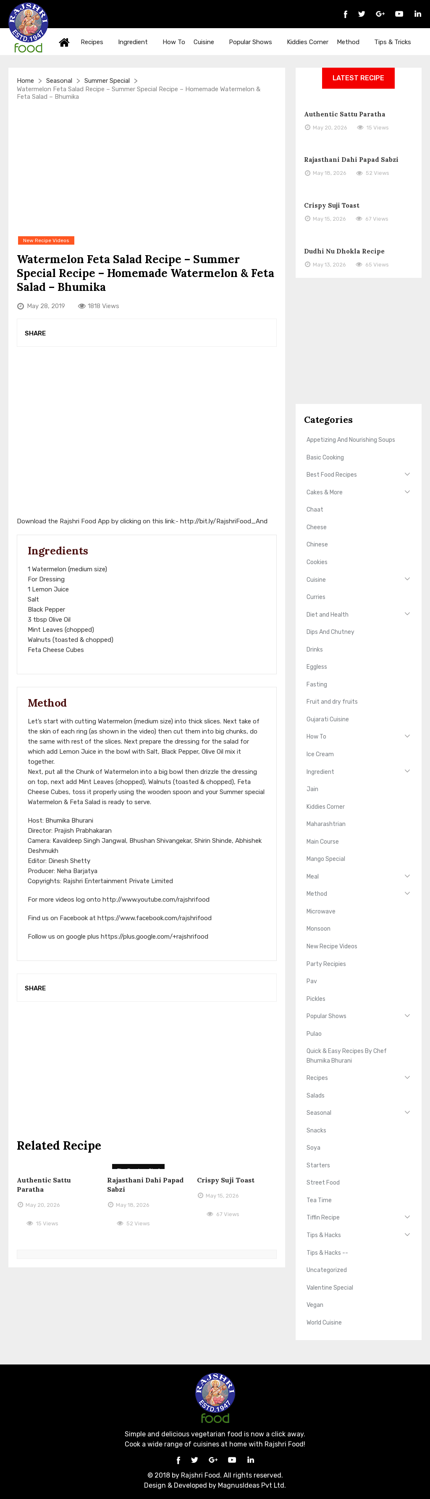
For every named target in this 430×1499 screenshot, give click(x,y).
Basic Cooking (325, 457)
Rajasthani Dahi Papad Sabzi (351, 160)
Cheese (317, 527)
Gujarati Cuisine (328, 719)
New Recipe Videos (332, 946)
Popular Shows (255, 42)
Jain (312, 789)
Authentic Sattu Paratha (344, 114)
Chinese (317, 544)
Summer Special (107, 80)
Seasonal (59, 80)
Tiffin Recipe (323, 1217)
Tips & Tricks (397, 42)
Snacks (316, 1130)
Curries (316, 597)
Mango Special (326, 859)
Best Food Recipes (332, 474)
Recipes (96, 42)
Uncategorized (327, 1270)
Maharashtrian (326, 824)
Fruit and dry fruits (332, 701)
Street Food (323, 1182)
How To (174, 42)
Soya (313, 1147)
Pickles (316, 999)
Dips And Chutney (330, 632)
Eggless (317, 666)
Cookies (317, 562)
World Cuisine (324, 1322)
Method (352, 42)
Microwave (321, 911)
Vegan (315, 1305)
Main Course (323, 841)
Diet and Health (328, 614)
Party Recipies (326, 964)
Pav (312, 981)
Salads (316, 1095)
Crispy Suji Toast (225, 1180)
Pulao (314, 1033)
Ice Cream (320, 754)
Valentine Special (330, 1287)
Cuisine (208, 42)
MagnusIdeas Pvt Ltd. (252, 1485)
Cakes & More (325, 492)
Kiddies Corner (307, 42)
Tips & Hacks (324, 1235)
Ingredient (137, 42)
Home (63, 41)
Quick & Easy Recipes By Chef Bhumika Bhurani (347, 1056)
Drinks (315, 649)
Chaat (315, 509)
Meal (313, 876)
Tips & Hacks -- (327, 1252)
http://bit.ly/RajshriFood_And (223, 521)
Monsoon (318, 928)
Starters (318, 1165)
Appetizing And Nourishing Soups (351, 439)
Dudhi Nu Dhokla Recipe (344, 251)
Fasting (317, 684)
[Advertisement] (147, 168)
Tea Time (319, 1200)
